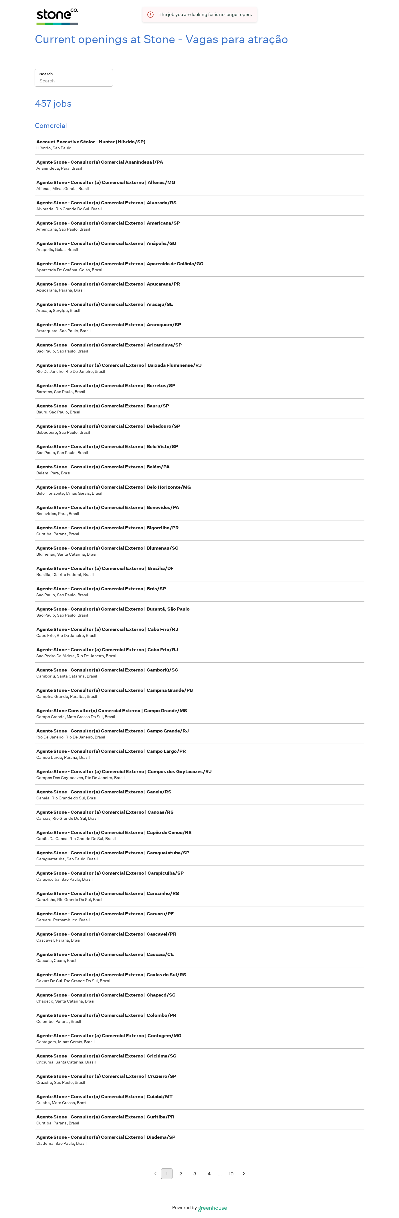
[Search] (74, 81)
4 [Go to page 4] (209, 1174)
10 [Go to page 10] (231, 1174)
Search (46, 74)
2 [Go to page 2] (180, 1174)
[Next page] (244, 1174)
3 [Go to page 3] (194, 1174)
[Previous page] (155, 1174)
